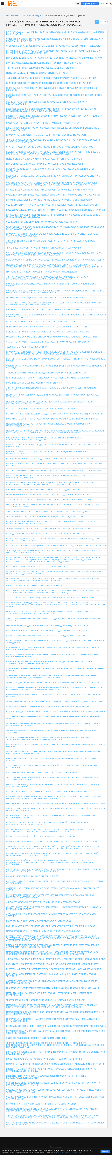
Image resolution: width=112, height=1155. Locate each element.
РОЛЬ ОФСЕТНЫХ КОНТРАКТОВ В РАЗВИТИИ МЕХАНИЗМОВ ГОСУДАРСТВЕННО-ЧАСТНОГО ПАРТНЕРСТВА (52, 419)
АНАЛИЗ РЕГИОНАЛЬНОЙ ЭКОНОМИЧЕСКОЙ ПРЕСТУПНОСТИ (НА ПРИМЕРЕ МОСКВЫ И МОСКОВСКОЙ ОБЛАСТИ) (55, 959)
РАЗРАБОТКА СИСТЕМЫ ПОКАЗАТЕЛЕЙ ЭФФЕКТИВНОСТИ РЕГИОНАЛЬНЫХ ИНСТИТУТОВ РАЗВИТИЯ (49, 190)
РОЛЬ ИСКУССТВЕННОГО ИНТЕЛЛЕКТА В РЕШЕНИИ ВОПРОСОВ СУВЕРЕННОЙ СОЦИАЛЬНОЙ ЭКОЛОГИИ (51, 926)
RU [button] (107, 4)
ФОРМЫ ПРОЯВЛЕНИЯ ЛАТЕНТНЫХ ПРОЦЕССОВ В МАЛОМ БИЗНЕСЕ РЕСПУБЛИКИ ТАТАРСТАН (47, 706)
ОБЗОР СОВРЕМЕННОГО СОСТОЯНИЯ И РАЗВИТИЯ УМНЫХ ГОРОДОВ (36, 1038)
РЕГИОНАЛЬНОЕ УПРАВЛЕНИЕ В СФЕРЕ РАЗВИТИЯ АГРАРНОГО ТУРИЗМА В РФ (40, 322)
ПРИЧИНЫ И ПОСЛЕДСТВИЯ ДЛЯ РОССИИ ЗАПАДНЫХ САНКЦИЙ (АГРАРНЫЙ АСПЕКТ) (43, 63)
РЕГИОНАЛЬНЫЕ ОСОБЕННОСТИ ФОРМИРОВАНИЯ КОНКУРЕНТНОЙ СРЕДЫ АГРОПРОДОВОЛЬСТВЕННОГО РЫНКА (56, 1026)
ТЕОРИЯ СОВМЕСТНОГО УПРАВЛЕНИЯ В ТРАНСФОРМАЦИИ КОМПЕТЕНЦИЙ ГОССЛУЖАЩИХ (46, 517)
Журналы (15, 16)
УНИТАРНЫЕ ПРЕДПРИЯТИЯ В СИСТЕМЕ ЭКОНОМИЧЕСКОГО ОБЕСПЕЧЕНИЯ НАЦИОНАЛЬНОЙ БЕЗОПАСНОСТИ (55, 1064)
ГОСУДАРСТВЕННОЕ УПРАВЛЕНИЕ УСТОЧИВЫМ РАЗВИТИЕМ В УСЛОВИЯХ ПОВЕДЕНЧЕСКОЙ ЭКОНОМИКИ (52, 988)
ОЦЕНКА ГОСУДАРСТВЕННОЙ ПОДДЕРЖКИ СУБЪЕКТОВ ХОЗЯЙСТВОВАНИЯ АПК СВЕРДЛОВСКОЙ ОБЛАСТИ (52, 682)
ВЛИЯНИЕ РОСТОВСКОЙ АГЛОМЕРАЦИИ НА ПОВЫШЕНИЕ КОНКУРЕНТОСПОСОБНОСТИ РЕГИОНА (48, 83)
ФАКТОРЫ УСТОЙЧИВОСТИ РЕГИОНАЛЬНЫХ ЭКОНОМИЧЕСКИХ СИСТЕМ (37, 567)
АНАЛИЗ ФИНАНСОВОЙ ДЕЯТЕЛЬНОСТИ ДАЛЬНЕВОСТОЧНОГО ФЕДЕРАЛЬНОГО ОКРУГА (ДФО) (47, 512)
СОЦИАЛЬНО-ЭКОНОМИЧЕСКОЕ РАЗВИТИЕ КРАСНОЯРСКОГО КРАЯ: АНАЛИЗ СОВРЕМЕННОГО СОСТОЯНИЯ (53, 195)
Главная (7, 16)
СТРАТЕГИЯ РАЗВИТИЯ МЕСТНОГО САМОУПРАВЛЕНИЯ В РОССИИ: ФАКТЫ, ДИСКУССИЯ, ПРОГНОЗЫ (49, 147)
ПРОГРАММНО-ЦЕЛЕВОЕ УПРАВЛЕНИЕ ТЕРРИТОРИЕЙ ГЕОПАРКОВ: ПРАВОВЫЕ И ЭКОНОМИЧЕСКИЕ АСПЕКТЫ (54, 969)
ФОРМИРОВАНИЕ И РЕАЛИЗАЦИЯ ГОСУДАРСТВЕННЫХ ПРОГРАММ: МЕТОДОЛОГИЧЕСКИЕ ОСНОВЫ (49, 459)
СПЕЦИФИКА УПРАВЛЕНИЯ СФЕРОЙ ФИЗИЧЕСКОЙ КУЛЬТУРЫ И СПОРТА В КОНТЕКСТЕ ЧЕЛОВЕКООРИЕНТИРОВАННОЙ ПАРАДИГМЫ (44, 439)
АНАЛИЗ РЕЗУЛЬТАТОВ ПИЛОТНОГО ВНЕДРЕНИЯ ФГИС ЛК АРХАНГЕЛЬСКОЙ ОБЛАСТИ (43, 902)
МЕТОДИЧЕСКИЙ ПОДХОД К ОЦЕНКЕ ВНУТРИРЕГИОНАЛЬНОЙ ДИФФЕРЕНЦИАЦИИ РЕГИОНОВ (47, 626)
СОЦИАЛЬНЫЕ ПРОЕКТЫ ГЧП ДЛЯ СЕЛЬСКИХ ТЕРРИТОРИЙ (32, 876)
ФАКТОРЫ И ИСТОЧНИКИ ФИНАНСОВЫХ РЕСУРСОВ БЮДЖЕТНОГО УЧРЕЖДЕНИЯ (41, 772)
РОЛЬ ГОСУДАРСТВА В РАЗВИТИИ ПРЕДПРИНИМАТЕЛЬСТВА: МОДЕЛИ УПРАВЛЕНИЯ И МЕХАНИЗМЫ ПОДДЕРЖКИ (55, 803)
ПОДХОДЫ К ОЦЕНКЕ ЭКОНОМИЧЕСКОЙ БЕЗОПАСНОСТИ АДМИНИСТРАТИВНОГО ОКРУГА (45, 534)
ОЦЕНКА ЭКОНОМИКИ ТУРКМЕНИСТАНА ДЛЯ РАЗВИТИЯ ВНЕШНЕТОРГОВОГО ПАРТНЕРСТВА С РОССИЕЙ (52, 205)
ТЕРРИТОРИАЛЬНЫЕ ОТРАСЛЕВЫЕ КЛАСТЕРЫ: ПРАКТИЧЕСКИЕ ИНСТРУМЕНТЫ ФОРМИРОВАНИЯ (48, 529)
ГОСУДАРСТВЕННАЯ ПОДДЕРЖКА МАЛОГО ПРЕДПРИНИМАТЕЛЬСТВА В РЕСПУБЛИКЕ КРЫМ (46, 135)
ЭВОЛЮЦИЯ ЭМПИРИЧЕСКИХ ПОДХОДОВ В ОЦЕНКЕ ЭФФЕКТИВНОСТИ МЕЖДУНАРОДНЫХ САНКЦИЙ (50, 598)
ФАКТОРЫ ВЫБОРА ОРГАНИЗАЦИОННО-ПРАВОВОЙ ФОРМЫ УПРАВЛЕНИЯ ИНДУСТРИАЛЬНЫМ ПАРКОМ (51, 78)
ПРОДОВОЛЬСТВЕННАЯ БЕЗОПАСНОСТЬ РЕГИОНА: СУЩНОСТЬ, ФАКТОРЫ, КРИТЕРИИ (43, 123)
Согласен (105, 1151)
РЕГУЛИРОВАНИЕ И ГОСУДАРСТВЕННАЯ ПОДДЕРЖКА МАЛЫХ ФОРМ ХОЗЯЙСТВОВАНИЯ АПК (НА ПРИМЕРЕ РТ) (54, 414)
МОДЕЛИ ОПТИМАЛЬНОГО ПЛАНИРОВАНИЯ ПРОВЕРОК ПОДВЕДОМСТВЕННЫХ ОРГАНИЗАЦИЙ (47, 327)
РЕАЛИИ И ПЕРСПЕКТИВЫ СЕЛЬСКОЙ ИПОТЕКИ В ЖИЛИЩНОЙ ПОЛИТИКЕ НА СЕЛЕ (42, 409)
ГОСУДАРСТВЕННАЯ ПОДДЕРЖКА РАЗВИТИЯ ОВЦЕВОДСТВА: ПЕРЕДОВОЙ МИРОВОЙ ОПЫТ (46, 636)
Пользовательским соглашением (68, 1152)
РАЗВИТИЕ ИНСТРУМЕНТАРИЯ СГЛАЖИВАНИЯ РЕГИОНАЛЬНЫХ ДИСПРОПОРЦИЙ (41, 1104)
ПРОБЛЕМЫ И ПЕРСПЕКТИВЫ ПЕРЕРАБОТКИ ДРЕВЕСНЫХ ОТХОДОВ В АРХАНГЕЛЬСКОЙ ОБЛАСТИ (49, 310)
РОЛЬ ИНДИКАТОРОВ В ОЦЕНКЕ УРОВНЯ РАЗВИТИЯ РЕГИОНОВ (34, 383)
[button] (2, 3)
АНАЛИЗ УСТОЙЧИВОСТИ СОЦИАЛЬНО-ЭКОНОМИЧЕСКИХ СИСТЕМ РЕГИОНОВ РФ (42, 68)
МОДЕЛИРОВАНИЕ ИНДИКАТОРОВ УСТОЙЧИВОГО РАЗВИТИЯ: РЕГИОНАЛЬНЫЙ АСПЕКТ (44, 159)
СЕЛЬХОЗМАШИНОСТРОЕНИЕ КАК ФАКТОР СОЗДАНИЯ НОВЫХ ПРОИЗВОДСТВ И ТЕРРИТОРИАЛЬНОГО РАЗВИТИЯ (55, 260)
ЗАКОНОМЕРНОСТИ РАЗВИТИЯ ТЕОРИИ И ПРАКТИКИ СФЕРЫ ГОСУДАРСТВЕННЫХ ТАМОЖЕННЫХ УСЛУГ (51, 500)
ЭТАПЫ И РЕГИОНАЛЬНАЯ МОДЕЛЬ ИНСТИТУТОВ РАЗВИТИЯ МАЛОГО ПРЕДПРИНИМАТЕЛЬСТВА (48, 342)
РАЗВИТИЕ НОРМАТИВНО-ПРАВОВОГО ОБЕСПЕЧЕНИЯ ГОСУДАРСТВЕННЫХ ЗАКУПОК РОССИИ (47, 631)
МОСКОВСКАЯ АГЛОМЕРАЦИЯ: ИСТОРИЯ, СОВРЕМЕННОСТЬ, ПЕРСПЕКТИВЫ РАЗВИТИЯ (44, 298)
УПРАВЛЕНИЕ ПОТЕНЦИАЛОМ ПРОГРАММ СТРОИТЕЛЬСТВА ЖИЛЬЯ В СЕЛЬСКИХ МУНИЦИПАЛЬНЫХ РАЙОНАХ (54, 58)
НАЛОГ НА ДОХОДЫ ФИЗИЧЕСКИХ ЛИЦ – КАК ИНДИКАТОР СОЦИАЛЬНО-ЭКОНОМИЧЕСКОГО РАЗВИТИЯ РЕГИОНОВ (55, 711)
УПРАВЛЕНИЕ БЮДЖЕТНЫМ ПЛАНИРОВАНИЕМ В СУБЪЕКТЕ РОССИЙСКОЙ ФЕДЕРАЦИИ (44, 164)
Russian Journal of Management (32, 16)
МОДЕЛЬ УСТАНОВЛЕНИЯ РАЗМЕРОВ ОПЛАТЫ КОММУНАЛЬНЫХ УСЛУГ (37, 73)
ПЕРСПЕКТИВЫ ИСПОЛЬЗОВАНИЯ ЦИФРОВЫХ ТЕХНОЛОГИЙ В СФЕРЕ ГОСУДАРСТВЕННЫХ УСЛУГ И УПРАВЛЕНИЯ (56, 546)
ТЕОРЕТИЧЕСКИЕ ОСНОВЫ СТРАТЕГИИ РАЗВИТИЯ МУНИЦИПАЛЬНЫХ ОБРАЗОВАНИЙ (43, 248)
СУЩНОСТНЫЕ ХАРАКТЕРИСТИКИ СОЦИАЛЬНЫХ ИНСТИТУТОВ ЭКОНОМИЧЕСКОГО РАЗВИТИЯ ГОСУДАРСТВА (53, 46)
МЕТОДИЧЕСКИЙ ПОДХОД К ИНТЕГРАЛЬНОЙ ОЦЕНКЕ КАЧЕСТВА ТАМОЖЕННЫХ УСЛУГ (43, 931)
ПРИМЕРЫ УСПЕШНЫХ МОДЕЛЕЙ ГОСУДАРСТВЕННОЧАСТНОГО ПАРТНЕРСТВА (40, 836)
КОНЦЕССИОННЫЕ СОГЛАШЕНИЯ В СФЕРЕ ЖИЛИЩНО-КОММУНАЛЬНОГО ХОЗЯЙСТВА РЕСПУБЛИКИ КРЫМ (52, 337)
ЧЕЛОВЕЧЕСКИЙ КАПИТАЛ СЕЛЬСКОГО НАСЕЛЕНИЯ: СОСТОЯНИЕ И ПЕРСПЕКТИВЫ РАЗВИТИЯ (47, 332)
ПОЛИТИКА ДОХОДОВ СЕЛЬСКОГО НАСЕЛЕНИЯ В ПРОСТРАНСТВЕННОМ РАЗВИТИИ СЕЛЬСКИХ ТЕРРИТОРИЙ (53, 471)
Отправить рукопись (90, 4)
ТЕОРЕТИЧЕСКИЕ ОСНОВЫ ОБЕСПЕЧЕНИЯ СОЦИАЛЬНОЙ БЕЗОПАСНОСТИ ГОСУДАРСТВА (45, 1000)
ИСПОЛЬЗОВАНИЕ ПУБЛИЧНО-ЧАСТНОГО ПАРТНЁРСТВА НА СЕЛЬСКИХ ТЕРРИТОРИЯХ (44, 1059)
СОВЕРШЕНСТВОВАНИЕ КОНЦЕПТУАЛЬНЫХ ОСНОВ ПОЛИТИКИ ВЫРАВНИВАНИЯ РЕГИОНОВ (46, 791)
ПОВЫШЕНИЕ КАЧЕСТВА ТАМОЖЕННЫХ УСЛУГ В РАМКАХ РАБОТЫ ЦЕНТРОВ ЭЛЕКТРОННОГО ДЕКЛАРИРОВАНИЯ (55, 210)
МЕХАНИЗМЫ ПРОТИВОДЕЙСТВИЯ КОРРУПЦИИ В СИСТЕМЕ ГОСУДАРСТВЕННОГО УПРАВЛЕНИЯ (48, 495)
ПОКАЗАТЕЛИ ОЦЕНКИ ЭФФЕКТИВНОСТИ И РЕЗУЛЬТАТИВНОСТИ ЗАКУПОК (38, 921)
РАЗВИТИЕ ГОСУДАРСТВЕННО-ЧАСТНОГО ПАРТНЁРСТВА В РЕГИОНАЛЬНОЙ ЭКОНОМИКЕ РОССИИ (49, 200)
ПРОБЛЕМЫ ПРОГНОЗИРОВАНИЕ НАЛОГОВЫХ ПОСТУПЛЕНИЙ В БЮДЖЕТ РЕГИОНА (42, 490)
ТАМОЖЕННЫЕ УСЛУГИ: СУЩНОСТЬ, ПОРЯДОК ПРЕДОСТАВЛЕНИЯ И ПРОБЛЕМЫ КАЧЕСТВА (46, 373)
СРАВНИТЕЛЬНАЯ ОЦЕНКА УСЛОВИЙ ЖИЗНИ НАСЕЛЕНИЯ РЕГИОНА (36, 586)
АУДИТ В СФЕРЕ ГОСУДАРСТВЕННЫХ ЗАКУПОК (26, 347)
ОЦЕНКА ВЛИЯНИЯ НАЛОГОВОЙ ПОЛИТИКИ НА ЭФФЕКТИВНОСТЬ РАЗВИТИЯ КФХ (41, 222)
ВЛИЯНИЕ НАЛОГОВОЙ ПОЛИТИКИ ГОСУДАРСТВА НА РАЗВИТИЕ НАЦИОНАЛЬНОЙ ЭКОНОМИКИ (47, 378)
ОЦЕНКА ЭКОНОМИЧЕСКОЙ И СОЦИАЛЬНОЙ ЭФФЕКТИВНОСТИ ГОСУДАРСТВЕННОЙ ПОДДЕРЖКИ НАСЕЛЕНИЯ (54, 701)
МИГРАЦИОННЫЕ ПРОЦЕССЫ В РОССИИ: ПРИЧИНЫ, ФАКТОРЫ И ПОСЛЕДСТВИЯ (41, 272)
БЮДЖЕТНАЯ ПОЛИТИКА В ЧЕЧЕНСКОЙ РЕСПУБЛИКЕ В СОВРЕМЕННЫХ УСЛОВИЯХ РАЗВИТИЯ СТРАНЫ (51, 841)
